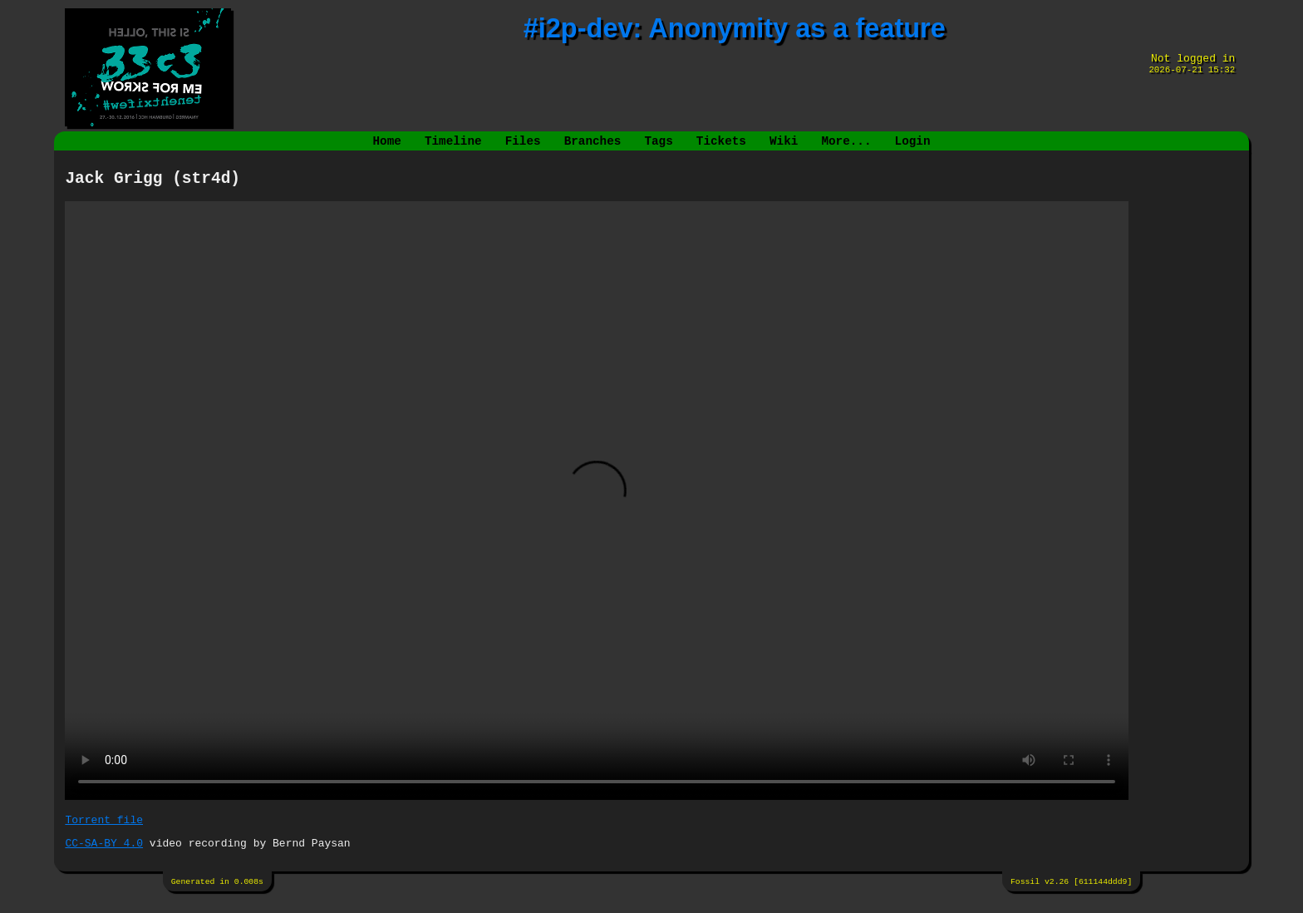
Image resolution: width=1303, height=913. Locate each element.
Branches (593, 143)
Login (912, 143)
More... (846, 143)
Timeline (453, 143)
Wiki (784, 143)
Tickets (721, 143)
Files (523, 143)
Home (387, 143)
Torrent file (104, 828)
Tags (658, 143)
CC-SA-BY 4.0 (104, 853)
